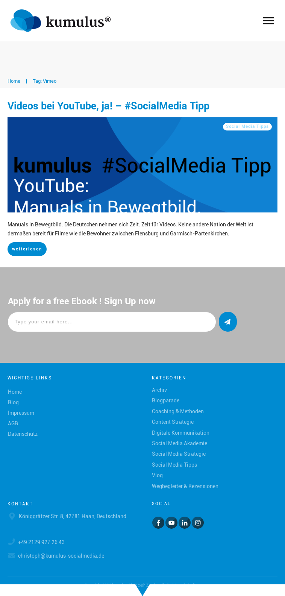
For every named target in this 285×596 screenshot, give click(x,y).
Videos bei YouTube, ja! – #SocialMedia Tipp (108, 106)
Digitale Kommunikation (180, 433)
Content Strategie (173, 422)
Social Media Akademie (179, 443)
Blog (13, 402)
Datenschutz (23, 434)
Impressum (21, 413)
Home (15, 392)
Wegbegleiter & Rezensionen (185, 486)
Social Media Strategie (179, 454)
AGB (13, 423)
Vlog (157, 475)
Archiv (159, 390)
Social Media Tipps (247, 126)
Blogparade (165, 400)
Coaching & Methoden (178, 411)
